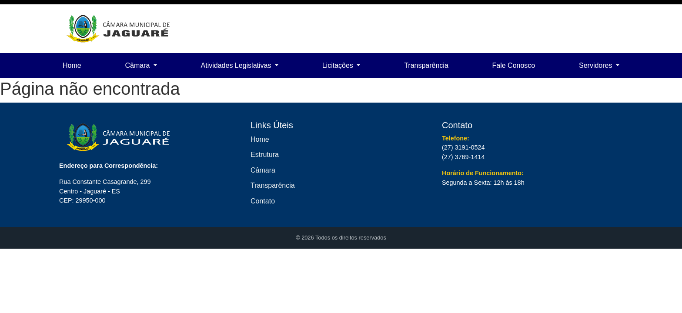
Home (72, 65)
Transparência (426, 65)
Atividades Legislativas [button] (237, 65)
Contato (263, 201)
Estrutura (265, 154)
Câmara (263, 170)
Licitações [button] (338, 65)
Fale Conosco (513, 65)
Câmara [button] (138, 65)
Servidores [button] (596, 65)
